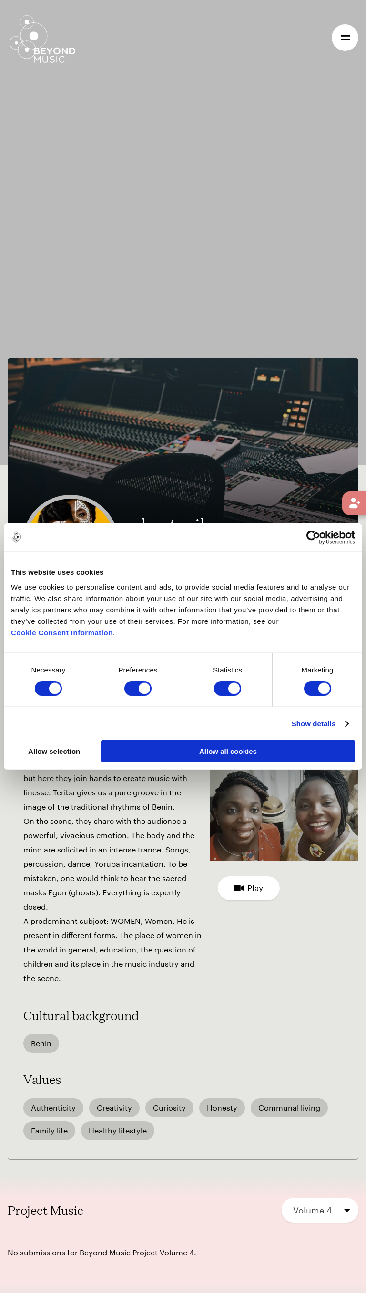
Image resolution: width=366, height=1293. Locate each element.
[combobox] (320, 1210)
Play (248, 887)
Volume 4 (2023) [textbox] (322, 1210)
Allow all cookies (228, 751)
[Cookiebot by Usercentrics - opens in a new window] (313, 537)
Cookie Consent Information (62, 633)
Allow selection (54, 751)
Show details (314, 723)
